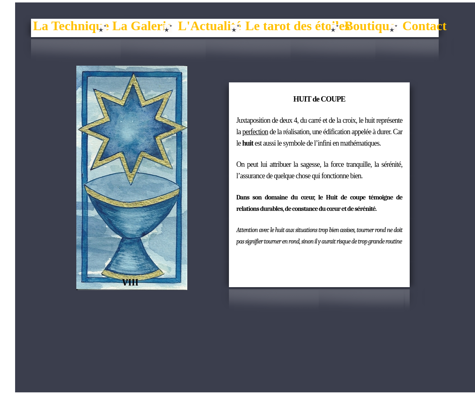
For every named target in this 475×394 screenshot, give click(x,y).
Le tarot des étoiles (297, 25)
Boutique (369, 25)
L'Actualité (209, 25)
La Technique (71, 25)
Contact (424, 25)
